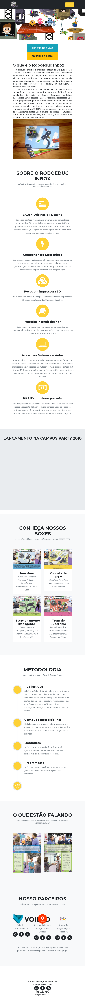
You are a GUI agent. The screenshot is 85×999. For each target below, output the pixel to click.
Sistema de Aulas (42, 48)
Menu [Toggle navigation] (70, 4)
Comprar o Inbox (42, 56)
